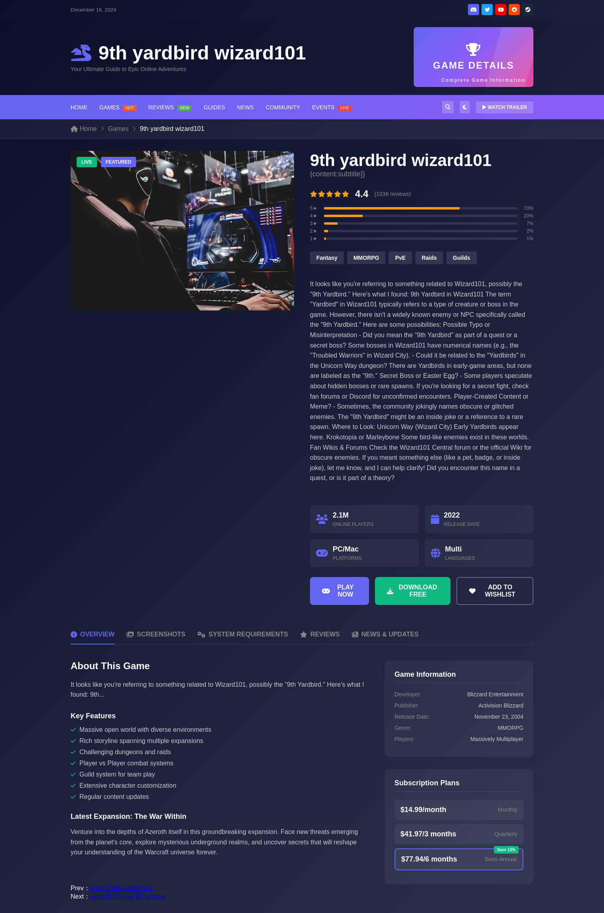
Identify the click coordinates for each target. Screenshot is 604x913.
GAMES (117, 107)
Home (84, 128)
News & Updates (385, 634)
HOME (79, 107)
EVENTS (331, 107)
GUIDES (214, 107)
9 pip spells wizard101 (121, 888)
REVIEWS (170, 107)
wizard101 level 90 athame (128, 896)
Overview (92, 634)
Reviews (320, 634)
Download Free (412, 591)
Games (118, 128)
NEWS (245, 107)
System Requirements (242, 634)
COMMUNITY (283, 107)
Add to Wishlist (492, 591)
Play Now (337, 591)
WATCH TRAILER (504, 107)
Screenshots (156, 634)
